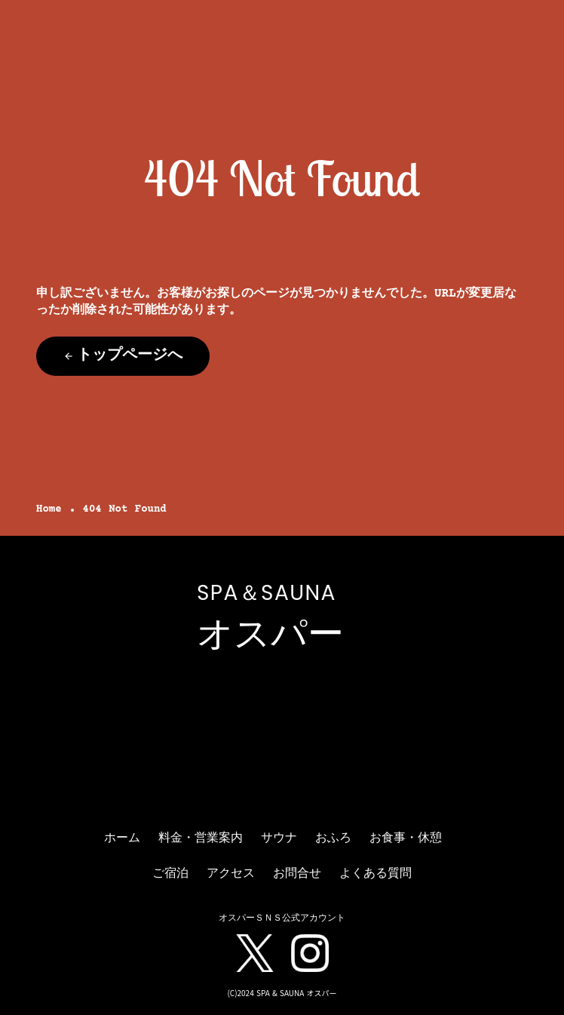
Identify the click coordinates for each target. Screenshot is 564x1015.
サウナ (279, 838)
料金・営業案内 (200, 838)
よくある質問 (375, 874)
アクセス (231, 874)
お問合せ (297, 874)
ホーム (122, 838)
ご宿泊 (170, 874)
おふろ (333, 838)
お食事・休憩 (405, 838)
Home (49, 509)
